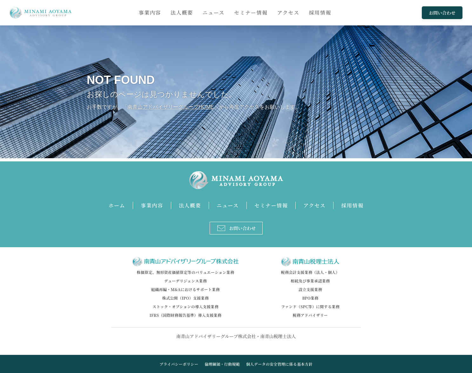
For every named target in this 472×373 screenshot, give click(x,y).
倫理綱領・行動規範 (222, 364)
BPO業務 (310, 298)
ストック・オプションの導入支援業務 (185, 306)
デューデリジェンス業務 (185, 280)
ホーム (116, 205)
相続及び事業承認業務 (310, 280)
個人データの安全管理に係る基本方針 (279, 364)
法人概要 (182, 12)
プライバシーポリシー (178, 364)
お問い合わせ (442, 13)
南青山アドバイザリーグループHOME (170, 107)
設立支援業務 (310, 289)
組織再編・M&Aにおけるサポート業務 (185, 289)
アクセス (288, 12)
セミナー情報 (251, 12)
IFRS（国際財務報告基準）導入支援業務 (185, 315)
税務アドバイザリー (310, 315)
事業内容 (150, 12)
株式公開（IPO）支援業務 (185, 298)
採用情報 (320, 12)
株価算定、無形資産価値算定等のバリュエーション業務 (185, 272)
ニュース (213, 12)
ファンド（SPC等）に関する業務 (310, 306)
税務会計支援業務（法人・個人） (310, 272)
